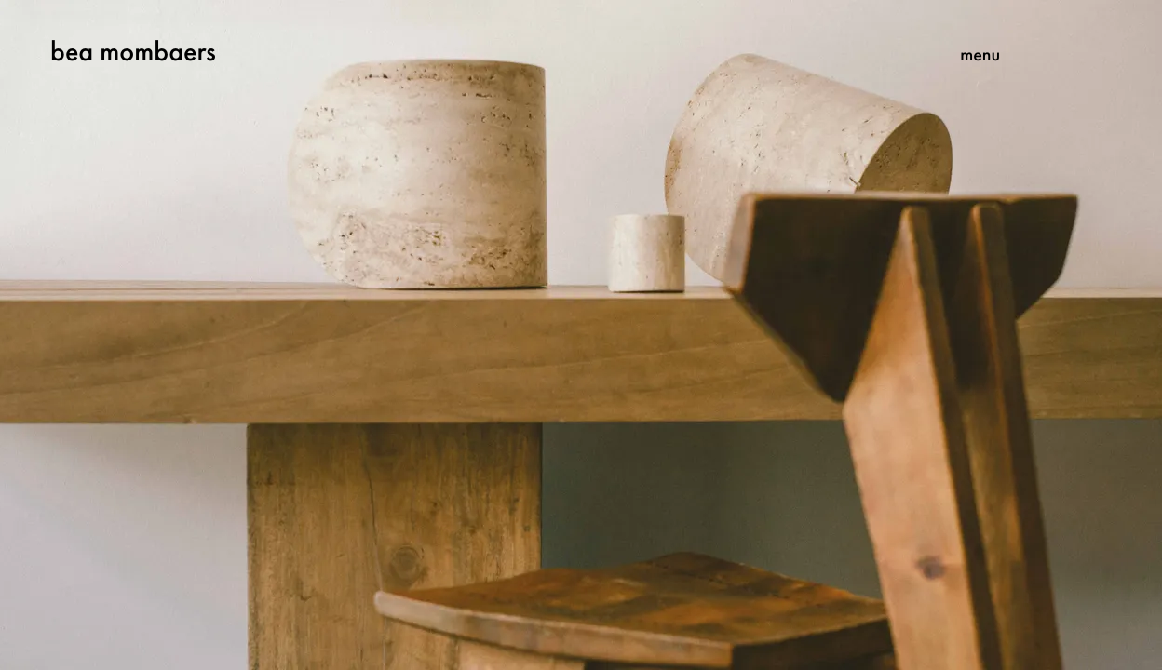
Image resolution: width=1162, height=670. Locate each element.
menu (980, 54)
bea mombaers (133, 51)
